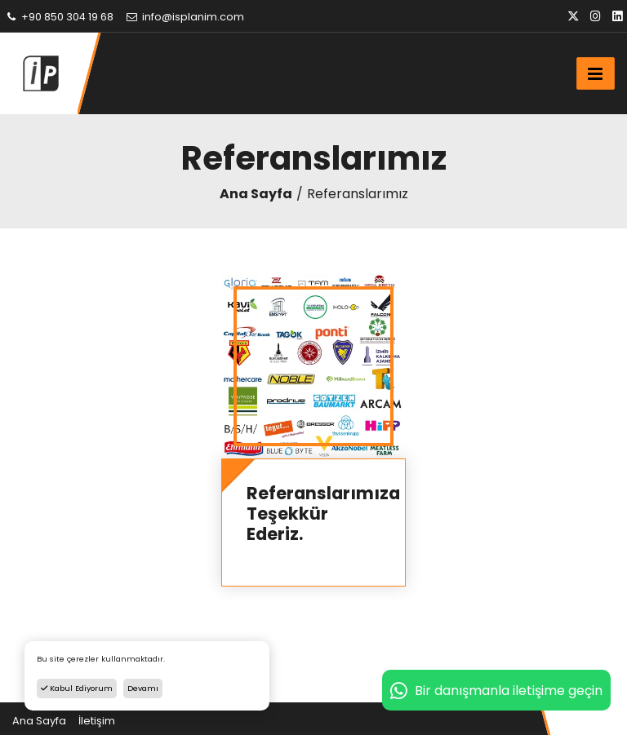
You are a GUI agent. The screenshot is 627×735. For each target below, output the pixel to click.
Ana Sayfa (256, 193)
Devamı (142, 688)
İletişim (96, 721)
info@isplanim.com (184, 17)
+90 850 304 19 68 (58, 17)
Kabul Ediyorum (77, 688)
